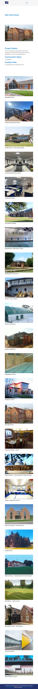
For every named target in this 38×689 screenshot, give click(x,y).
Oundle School (8, 550)
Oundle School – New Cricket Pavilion (14, 147)
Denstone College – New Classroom (14, 525)
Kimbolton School (9, 97)
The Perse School (9, 651)
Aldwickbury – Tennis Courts (12, 601)
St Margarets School (10, 374)
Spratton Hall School (10, 324)
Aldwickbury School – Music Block (14, 626)
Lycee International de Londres (13, 173)
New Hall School (9, 424)
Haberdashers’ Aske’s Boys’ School (14, 248)
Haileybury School (9, 399)
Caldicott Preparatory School (12, 122)
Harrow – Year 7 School (11, 299)
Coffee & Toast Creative (27, 687)
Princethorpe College (10, 223)
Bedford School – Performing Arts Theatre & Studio (18, 475)
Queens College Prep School (12, 500)
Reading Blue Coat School (11, 273)
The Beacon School (10, 198)
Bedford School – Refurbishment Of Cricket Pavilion (18, 576)
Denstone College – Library (12, 450)
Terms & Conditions (10, 687)
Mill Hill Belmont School (11, 676)
